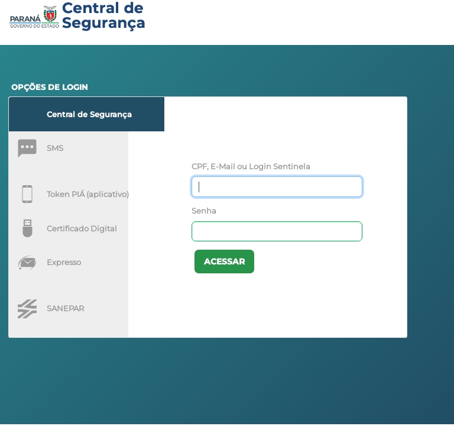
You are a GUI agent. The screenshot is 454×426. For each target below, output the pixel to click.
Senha (204, 210)
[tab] (86, 114)
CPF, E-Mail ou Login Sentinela (251, 166)
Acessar (224, 261)
